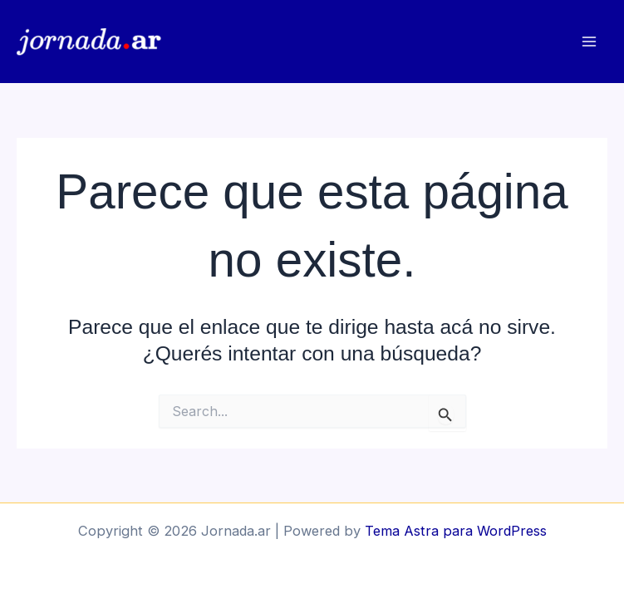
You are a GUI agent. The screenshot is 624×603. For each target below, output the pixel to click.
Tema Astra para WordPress (456, 530)
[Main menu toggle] (588, 42)
